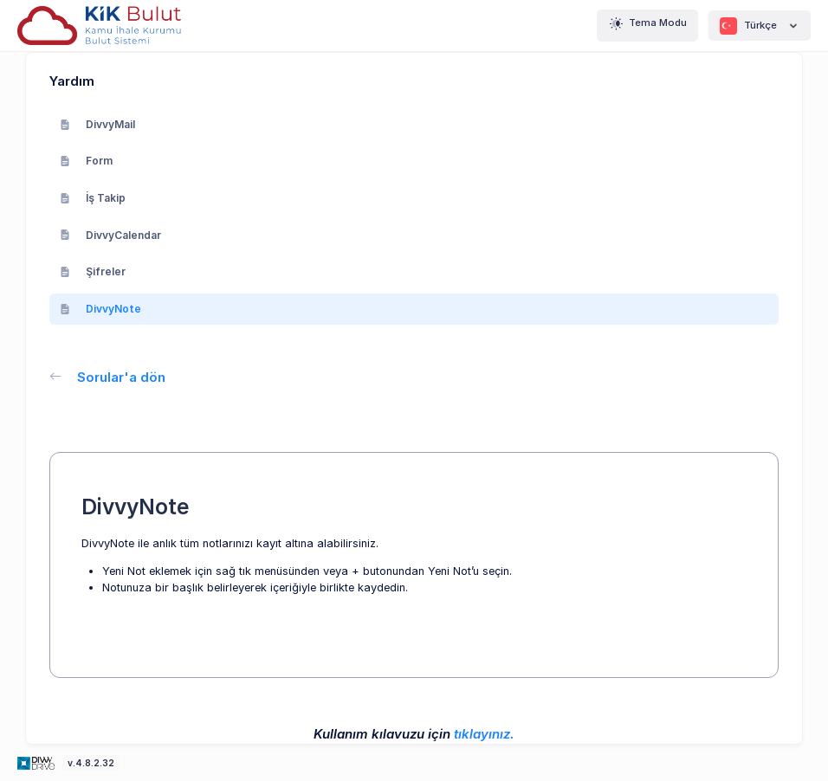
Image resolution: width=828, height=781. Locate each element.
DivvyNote (100, 308)
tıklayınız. (484, 734)
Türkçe (759, 26)
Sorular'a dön (107, 377)
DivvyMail (97, 124)
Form (86, 160)
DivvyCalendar (110, 235)
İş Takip (93, 197)
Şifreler (93, 271)
